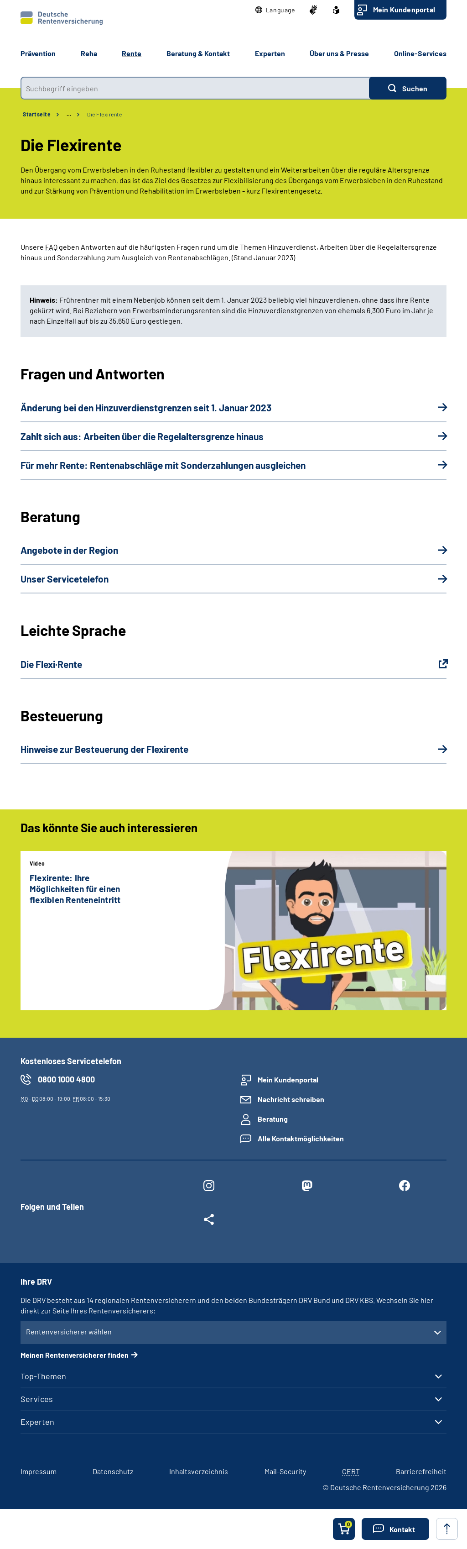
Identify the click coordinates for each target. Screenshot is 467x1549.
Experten (37, 1422)
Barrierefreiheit (421, 1471)
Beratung (273, 1118)
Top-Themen (43, 1376)
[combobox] (195, 88)
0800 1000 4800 (66, 1079)
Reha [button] (89, 53)
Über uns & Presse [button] (339, 53)
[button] (275, 10)
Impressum (39, 1471)
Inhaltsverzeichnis (198, 1471)
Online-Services (420, 53)
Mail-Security (285, 1471)
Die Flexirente (104, 114)
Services (37, 1399)
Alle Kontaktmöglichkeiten (301, 1138)
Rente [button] (131, 53)
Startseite (37, 114)
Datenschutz (113, 1471)
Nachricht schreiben (291, 1099)
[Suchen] (407, 88)
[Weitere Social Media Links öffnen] (209, 1221)
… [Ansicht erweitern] (69, 114)
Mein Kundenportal (404, 9)
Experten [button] (270, 53)
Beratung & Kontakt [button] (198, 53)
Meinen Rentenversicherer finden (75, 1354)
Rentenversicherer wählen (69, 1331)
